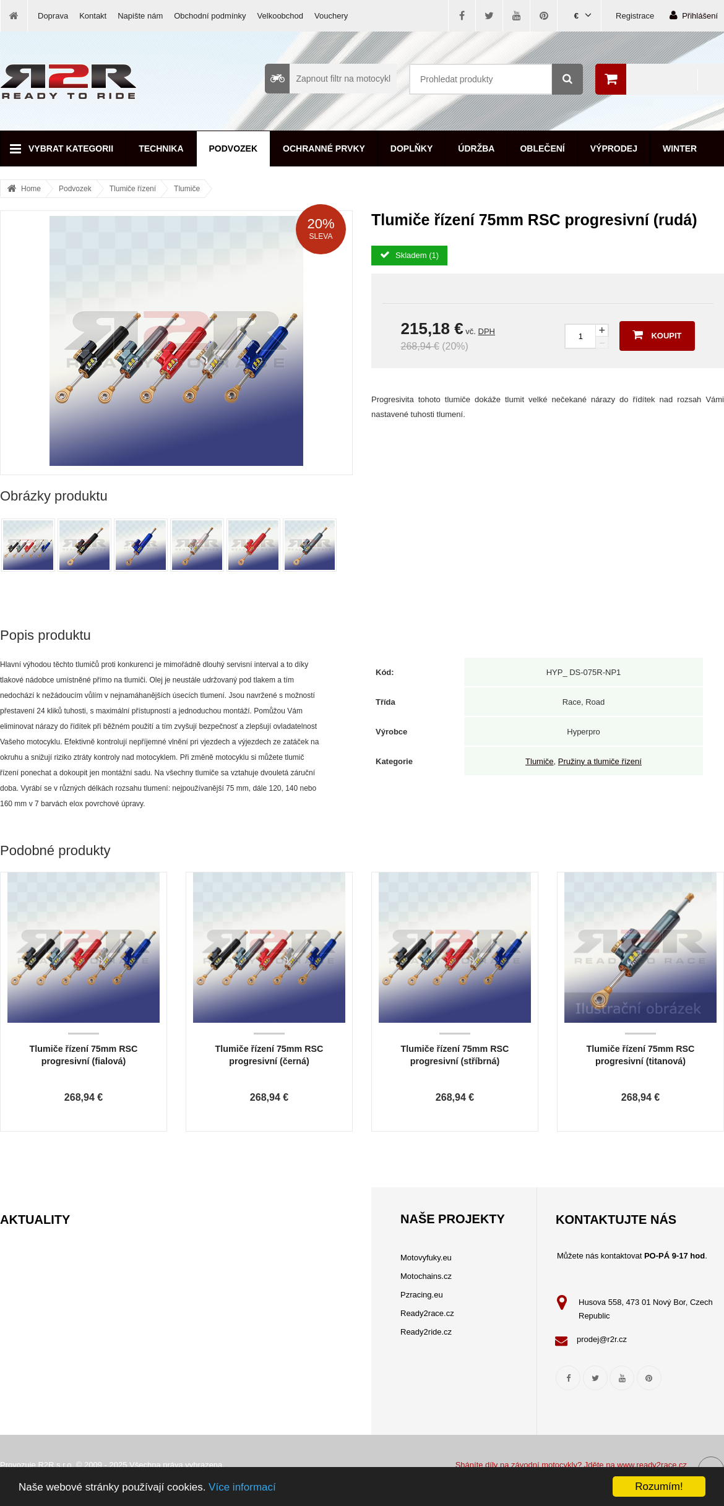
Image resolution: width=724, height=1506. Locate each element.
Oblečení (542, 148)
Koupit (656, 334)
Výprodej (613, 148)
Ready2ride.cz (426, 1331)
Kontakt (92, 15)
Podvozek (233, 148)
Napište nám (140, 15)
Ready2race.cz (427, 1313)
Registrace (635, 15)
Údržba (476, 148)
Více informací (242, 1487)
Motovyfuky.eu (426, 1257)
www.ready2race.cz (652, 1464)
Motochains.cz (426, 1276)
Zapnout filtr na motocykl (327, 78)
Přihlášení (694, 15)
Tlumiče (187, 188)
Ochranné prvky (324, 148)
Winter (680, 148)
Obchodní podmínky (210, 15)
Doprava (53, 15)
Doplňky (411, 148)
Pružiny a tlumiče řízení (600, 761)
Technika (161, 148)
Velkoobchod (280, 15)
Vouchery (331, 15)
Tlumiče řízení (133, 188)
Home (31, 188)
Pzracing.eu (421, 1294)
